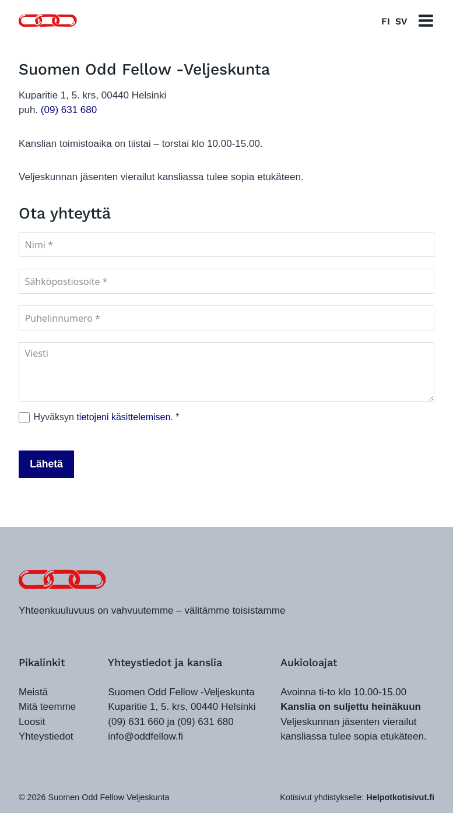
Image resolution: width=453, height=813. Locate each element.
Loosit (32, 721)
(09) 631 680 (69, 109)
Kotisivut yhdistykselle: (357, 797)
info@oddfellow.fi (145, 736)
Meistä (33, 692)
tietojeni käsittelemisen (123, 417)
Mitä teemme (47, 706)
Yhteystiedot (46, 736)
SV (401, 21)
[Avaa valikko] (425, 20)
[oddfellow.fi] (62, 579)
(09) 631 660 (136, 721)
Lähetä (46, 464)
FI (385, 21)
